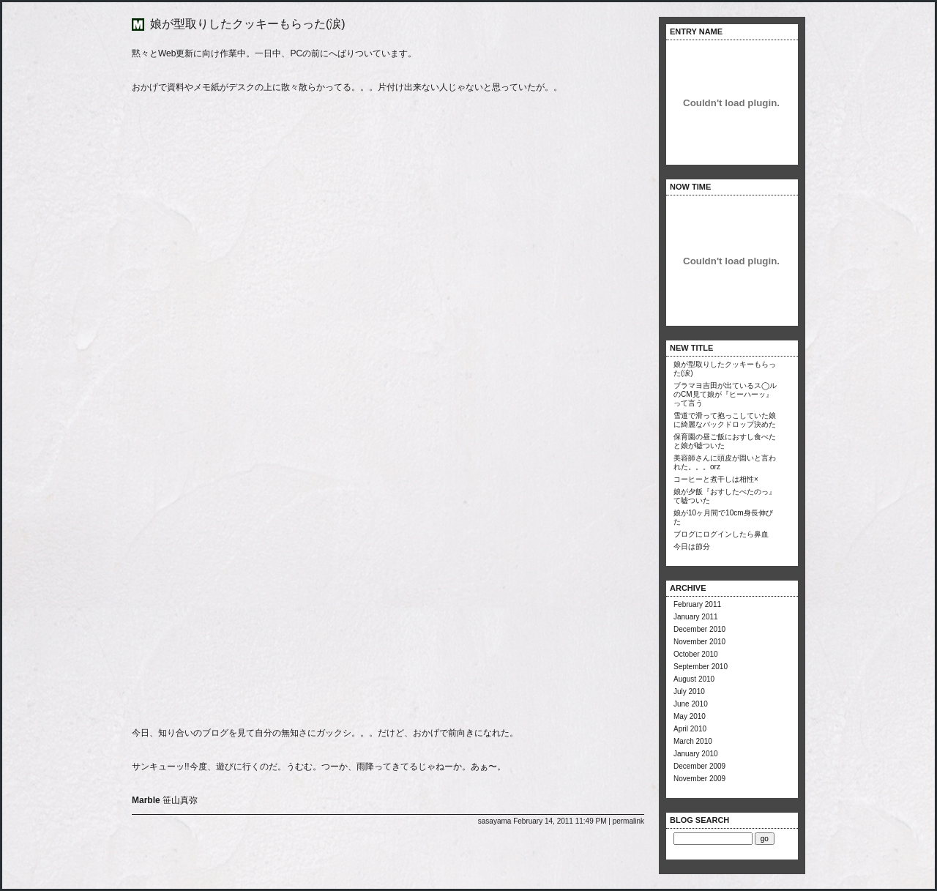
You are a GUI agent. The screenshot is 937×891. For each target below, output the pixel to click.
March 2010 (692, 741)
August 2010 (693, 679)
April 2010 (689, 729)
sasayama (495, 821)
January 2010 (695, 754)
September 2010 (700, 667)
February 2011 (697, 604)
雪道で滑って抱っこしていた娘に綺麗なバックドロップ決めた (724, 419)
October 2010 (695, 654)
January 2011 (695, 617)
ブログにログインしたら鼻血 (721, 534)
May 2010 (689, 716)
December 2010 (699, 629)
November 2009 (699, 779)
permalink (628, 821)
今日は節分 (691, 547)
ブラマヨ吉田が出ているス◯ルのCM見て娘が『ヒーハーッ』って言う (725, 394)
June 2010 (690, 704)
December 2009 (699, 766)
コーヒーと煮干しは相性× (715, 479)
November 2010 (699, 642)
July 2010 (689, 691)
